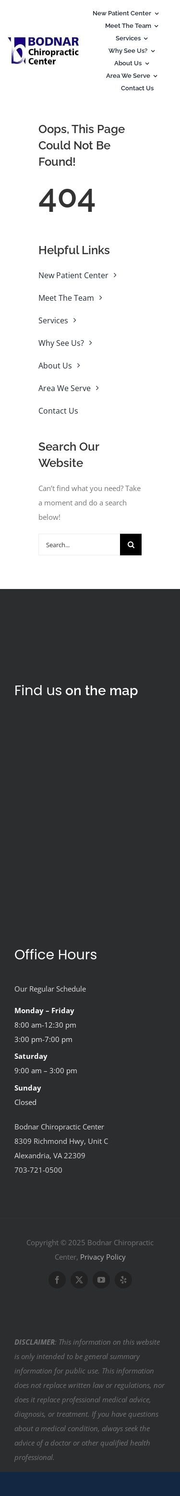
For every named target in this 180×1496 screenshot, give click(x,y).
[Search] (131, 544)
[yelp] (123, 1279)
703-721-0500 (38, 1170)
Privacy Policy (103, 1257)
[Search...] (79, 544)
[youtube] (101, 1279)
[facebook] (57, 1279)
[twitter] (79, 1279)
